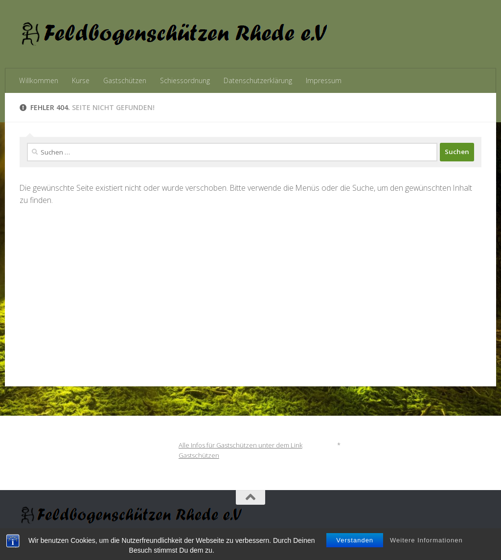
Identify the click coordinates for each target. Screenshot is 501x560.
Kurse (81, 80)
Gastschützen (124, 80)
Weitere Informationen (426, 546)
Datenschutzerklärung (258, 80)
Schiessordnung (185, 80)
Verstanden (354, 546)
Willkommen (38, 80)
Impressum (324, 80)
